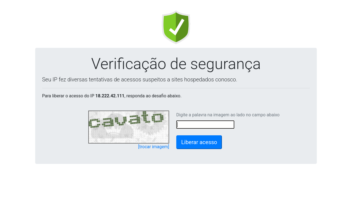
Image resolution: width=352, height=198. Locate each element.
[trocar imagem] (153, 146)
